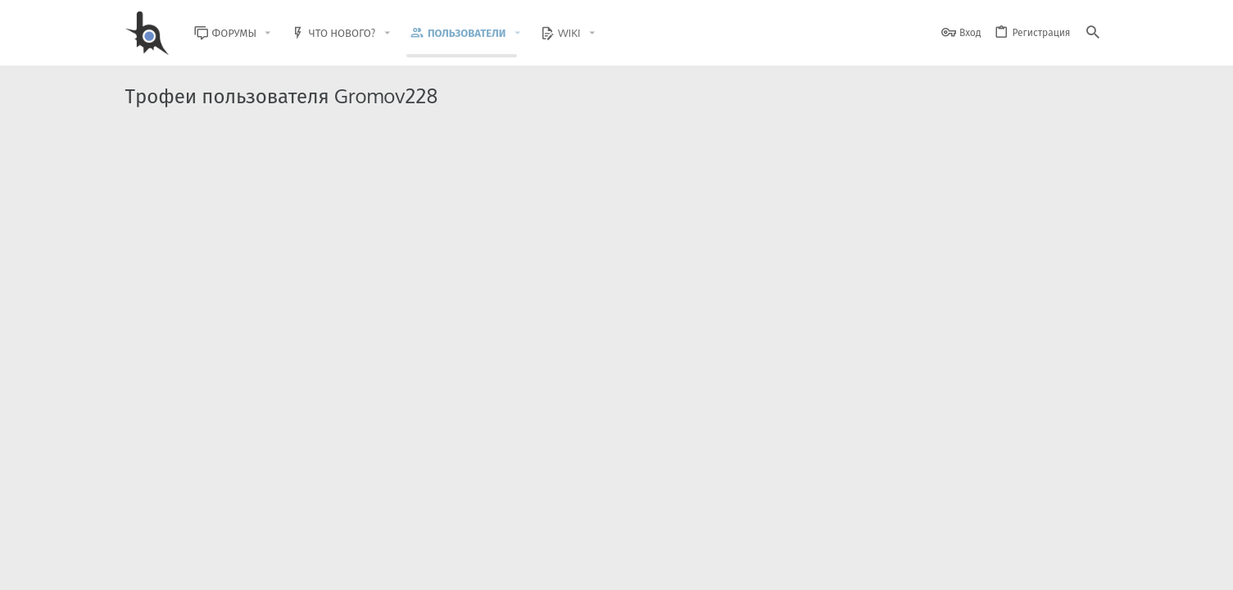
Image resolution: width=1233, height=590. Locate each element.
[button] (280, 33)
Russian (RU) (290, 567)
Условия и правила (812, 567)
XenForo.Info (229, 535)
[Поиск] (1092, 33)
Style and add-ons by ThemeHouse (478, 521)
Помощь (1044, 567)
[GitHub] (1090, 528)
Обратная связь (723, 567)
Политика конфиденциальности (941, 567)
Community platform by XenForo (259, 521)
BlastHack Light (199, 567)
